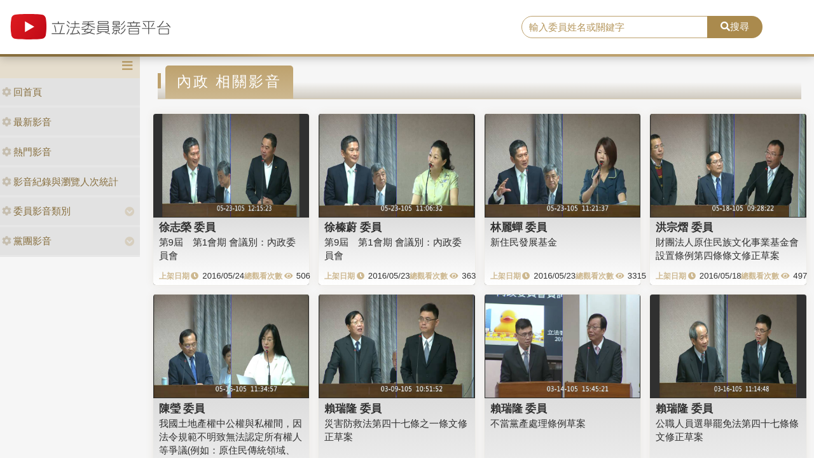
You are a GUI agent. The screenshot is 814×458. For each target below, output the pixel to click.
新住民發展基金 (523, 242)
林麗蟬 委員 (519, 227)
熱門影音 (27, 151)
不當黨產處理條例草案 (538, 423)
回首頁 (22, 92)
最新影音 (27, 121)
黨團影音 (27, 240)
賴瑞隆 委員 (353, 408)
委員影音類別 (36, 210)
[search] (614, 27)
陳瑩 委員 (182, 408)
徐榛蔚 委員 (353, 227)
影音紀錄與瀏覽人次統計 (60, 181)
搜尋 (735, 26)
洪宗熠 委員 (684, 227)
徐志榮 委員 (187, 227)
